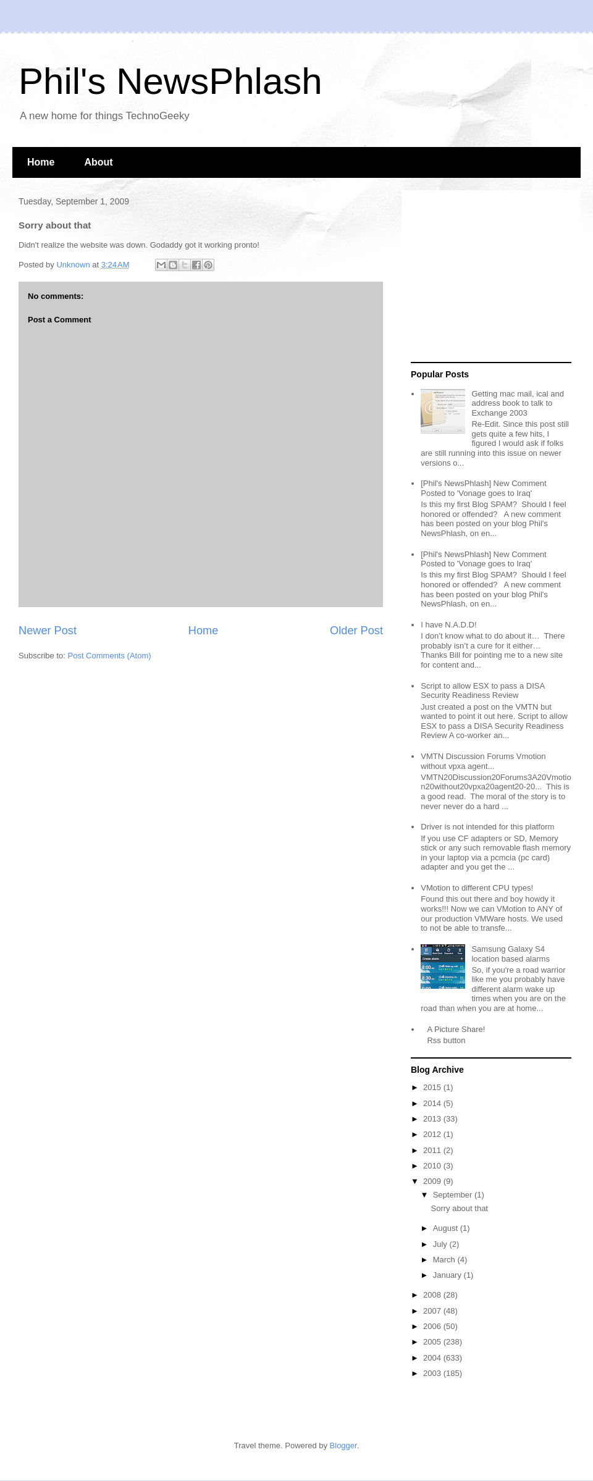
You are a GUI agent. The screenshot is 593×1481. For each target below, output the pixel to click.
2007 (433, 1310)
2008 (433, 1294)
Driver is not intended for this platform (487, 826)
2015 (433, 1087)
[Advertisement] (488, 276)
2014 (433, 1103)
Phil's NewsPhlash (170, 81)
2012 (433, 1134)
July (441, 1244)
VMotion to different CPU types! (477, 887)
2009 (433, 1181)
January (448, 1275)
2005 (433, 1341)
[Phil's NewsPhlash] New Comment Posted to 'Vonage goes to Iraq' (483, 488)
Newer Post (48, 630)
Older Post (356, 630)
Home (40, 162)
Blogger (343, 1445)
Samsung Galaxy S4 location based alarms (510, 953)
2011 (433, 1150)
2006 (433, 1326)
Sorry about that (459, 1208)
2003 (433, 1373)
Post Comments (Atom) (109, 655)
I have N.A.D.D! (448, 624)
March (445, 1259)
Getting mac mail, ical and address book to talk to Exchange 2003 (517, 403)
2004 (433, 1357)
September (453, 1194)
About (98, 162)
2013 (433, 1118)
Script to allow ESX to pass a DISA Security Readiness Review (482, 690)
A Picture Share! (456, 1029)
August (446, 1228)
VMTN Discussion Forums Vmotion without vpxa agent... (483, 761)
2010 (433, 1165)
